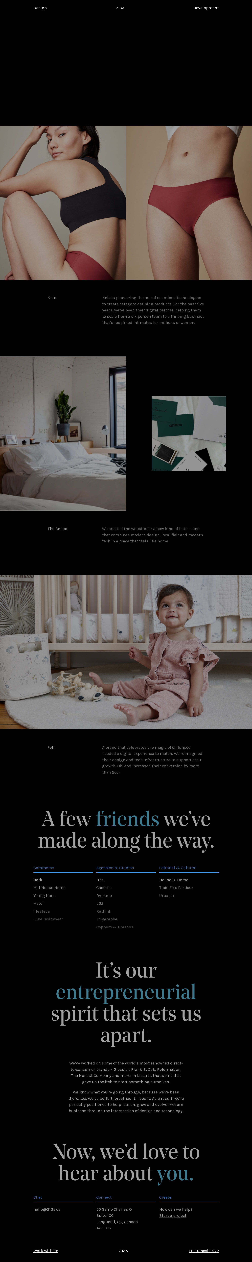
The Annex (57, 528)
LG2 (100, 903)
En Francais (204, 1250)
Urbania (166, 895)
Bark (37, 879)
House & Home (173, 879)
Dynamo (104, 895)
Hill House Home (49, 887)
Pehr (51, 747)
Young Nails (44, 895)
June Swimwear (48, 919)
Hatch (39, 903)
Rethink (103, 911)
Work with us (45, 1250)
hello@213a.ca (46, 1209)
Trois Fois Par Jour (176, 887)
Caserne (104, 887)
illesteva (41, 911)
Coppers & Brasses (114, 927)
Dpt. (100, 879)
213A (120, 7)
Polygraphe (106, 919)
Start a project (172, 1215)
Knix (51, 297)
